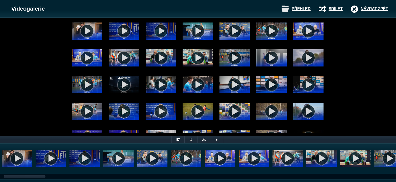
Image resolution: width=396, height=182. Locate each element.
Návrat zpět (374, 9)
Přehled (301, 9)
